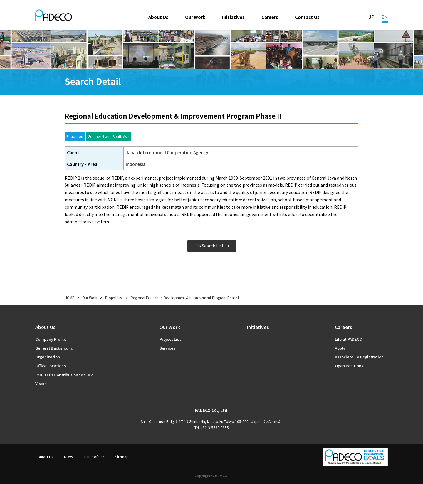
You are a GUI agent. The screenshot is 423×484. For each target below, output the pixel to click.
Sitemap (122, 456)
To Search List (210, 246)
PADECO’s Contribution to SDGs (64, 374)
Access (273, 421)
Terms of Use (94, 456)
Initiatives (233, 17)
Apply (340, 348)
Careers (269, 17)
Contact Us (307, 17)
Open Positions (349, 365)
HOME (69, 297)
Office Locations (50, 365)
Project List (114, 297)
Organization (47, 357)
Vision (41, 383)
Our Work (195, 17)
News (68, 456)
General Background (54, 348)
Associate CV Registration (359, 357)
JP (371, 17)
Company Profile (50, 339)
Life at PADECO (348, 339)
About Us (158, 17)
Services (167, 348)
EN (385, 17)
